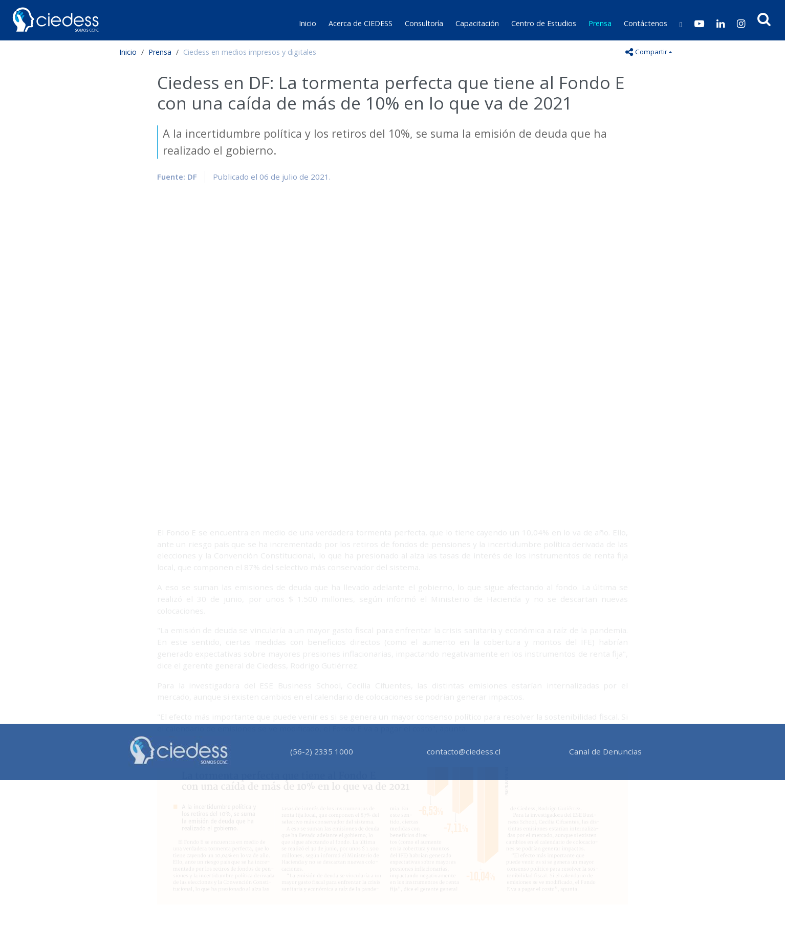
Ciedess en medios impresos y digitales (249, 52)
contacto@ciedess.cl (463, 751)
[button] (764, 19)
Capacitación (477, 23)
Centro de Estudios (543, 23)
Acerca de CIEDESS (360, 23)
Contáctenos (645, 23)
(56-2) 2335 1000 (321, 751)
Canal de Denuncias (605, 751)
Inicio (307, 23)
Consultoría (424, 23)
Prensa (600, 23)
